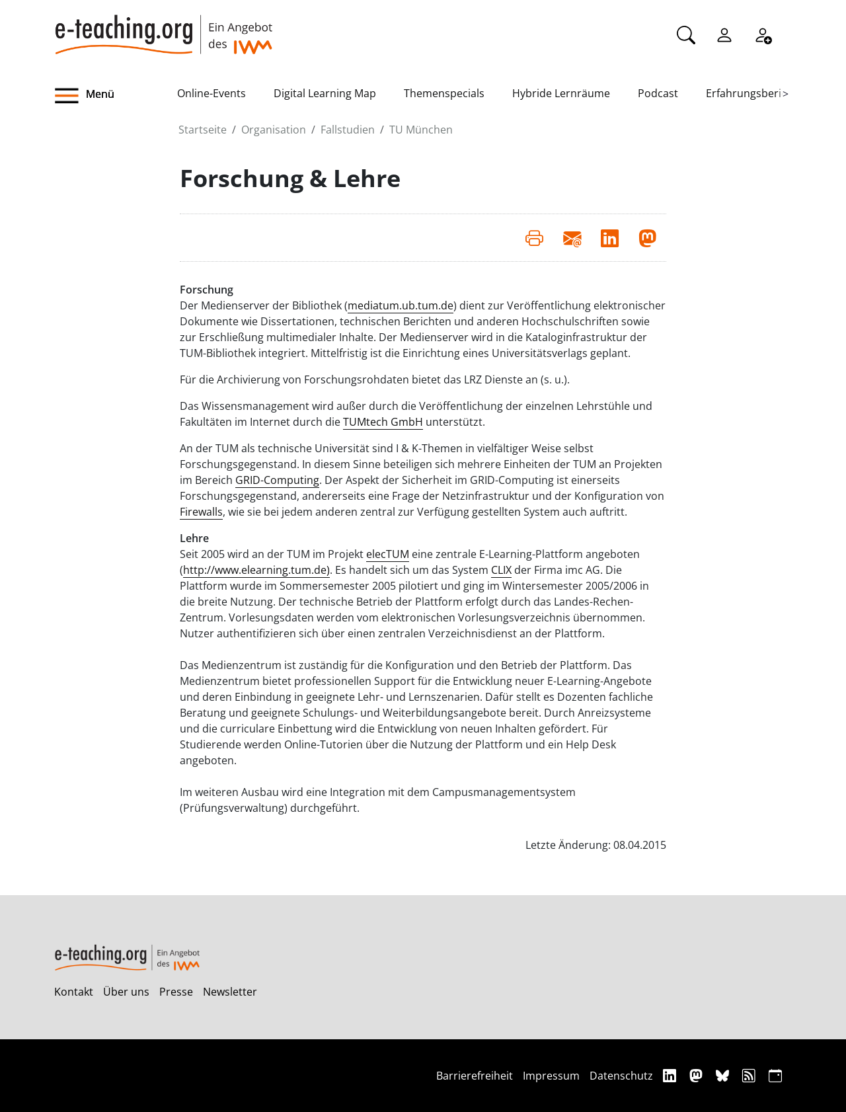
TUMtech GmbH (383, 422)
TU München (421, 129)
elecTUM (387, 554)
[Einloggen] (724, 33)
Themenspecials (444, 93)
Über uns (126, 991)
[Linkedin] (671, 1075)
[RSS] (750, 1075)
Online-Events (211, 93)
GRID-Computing (277, 480)
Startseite (202, 129)
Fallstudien (348, 129)
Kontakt (73, 991)
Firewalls (201, 511)
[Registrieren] (762, 33)
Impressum (551, 1075)
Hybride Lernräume (561, 93)
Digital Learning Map (325, 93)
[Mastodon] (697, 1075)
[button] (115, 96)
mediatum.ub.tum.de (400, 305)
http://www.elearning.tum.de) (256, 570)
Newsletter (230, 991)
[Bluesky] (724, 1075)
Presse (176, 991)
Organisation (273, 129)
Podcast (658, 93)
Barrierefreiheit (474, 1075)
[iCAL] (775, 1075)
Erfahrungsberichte (754, 93)
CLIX (501, 570)
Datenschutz (621, 1075)
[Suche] (686, 33)
